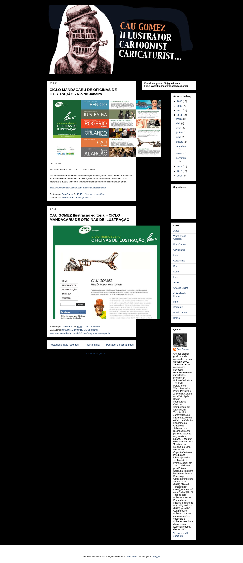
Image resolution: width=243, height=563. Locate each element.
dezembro (181, 158)
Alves (176, 282)
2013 (180, 171)
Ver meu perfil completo (180, 534)
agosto (180, 141)
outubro (180, 153)
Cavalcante (179, 249)
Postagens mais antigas (120, 344)
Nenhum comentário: (95, 194)
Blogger (156, 556)
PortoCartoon (180, 244)
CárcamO (178, 307)
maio (179, 128)
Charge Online (180, 288)
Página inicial (92, 344)
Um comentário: (93, 326)
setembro (181, 146)
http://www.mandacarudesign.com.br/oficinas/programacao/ (78, 187)
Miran (176, 301)
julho (179, 137)
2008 (180, 101)
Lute (175, 277)
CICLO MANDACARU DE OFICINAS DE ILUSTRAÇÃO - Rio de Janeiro (83, 92)
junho (179, 132)
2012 (180, 166)
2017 (180, 175)
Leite (175, 255)
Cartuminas (179, 260)
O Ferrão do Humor (179, 295)
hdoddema (132, 556)
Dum (175, 266)
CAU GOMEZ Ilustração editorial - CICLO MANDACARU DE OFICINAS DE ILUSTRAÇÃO (89, 217)
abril (178, 123)
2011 (180, 115)
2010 (180, 110)
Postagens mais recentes (64, 344)
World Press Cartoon (179, 237)
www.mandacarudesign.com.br (77, 197)
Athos (176, 230)
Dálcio (176, 318)
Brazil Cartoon (180, 312)
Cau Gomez (183, 349)
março (179, 119)
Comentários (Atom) (95, 353)
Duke (176, 271)
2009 (180, 106)
